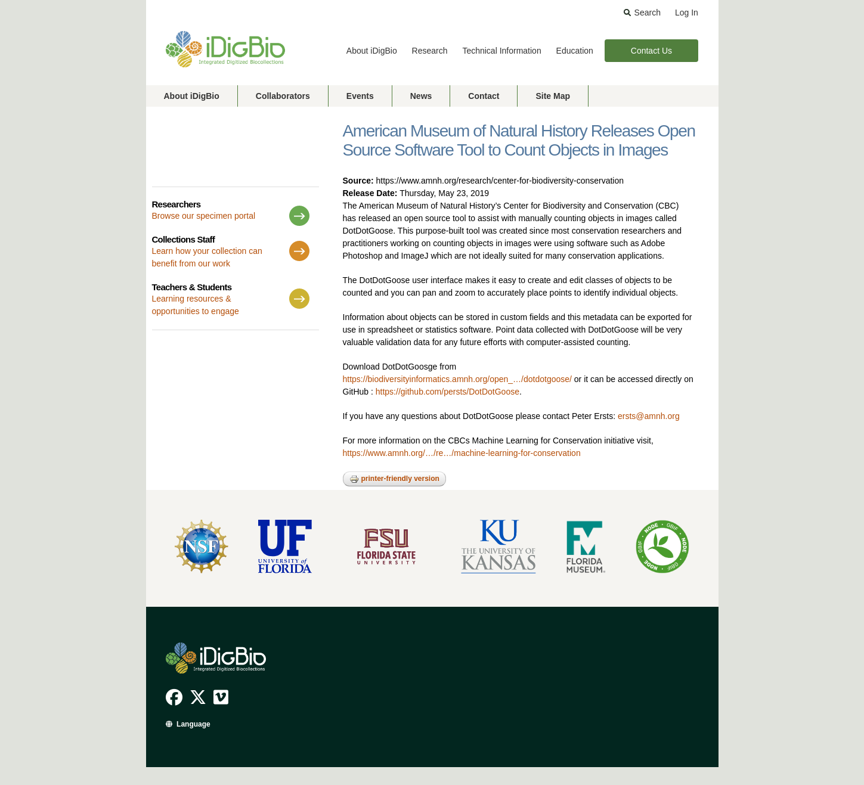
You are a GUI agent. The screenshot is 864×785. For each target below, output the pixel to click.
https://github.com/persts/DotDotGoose (447, 391)
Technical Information (501, 50)
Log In (686, 12)
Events (360, 96)
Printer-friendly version (394, 479)
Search (647, 12)
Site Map (552, 96)
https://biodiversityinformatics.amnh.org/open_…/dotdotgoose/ (457, 379)
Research (430, 50)
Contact (483, 96)
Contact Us (651, 50)
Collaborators (283, 96)
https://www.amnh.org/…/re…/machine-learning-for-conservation (462, 453)
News (421, 96)
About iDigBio (371, 50)
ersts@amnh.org (649, 416)
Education (574, 50)
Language (193, 724)
